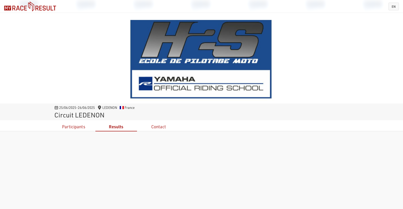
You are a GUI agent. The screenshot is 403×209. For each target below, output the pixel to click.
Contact (158, 126)
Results (116, 126)
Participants (73, 126)
